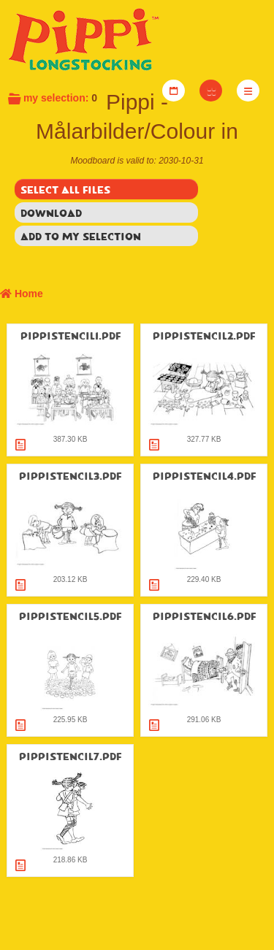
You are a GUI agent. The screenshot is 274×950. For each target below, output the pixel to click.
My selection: (52, 98)
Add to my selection (80, 236)
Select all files (65, 189)
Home (21, 293)
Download (51, 212)
